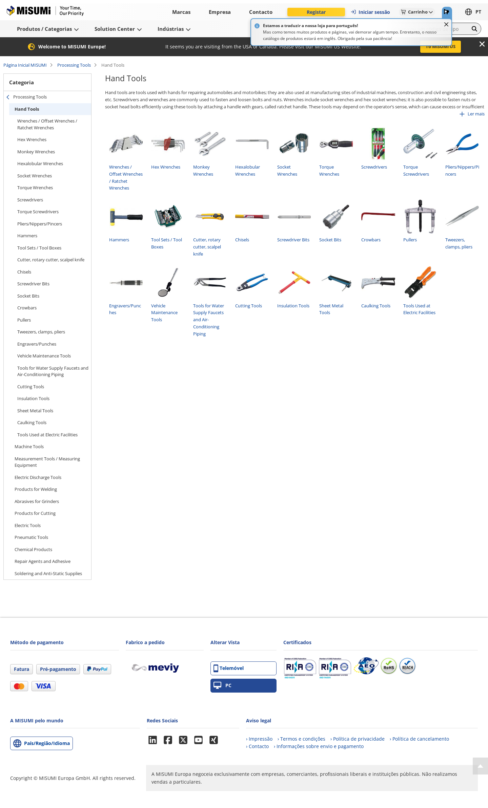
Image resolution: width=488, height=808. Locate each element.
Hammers (27, 236)
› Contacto (257, 746)
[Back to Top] (480, 766)
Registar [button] (316, 12)
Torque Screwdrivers (38, 212)
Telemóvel (229, 668)
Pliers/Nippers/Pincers (39, 224)
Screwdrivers (30, 200)
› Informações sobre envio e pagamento (319, 746)
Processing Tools (74, 65)
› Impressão (259, 739)
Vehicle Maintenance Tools (44, 356)
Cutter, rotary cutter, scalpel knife (50, 260)
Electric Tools (28, 525)
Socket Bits (28, 296)
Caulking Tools (31, 422)
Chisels (24, 272)
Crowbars (27, 308)
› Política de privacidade (357, 739)
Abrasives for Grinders (37, 501)
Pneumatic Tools (31, 537)
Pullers (24, 320)
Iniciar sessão (370, 12)
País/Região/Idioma (47, 743)
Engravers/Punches (36, 344)
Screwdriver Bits (33, 284)
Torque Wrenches (35, 187)
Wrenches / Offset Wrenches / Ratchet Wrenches (47, 124)
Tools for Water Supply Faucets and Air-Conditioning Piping (52, 371)
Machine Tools (29, 446)
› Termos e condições (301, 739)
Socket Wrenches (34, 176)
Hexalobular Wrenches (40, 163)
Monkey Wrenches (36, 152)
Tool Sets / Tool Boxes (39, 248)
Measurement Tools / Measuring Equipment (47, 462)
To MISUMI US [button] (440, 46)
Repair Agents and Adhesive (42, 561)
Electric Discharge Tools (38, 477)
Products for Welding (36, 489)
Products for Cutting (35, 513)
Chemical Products (33, 549)
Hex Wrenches (31, 139)
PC (222, 686)
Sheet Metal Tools (35, 411)
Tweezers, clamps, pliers (41, 332)
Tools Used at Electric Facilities (47, 435)
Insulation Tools (33, 398)
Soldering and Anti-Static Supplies (48, 573)
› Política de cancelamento (419, 739)
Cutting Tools (30, 387)
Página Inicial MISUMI (25, 65)
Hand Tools (27, 109)
